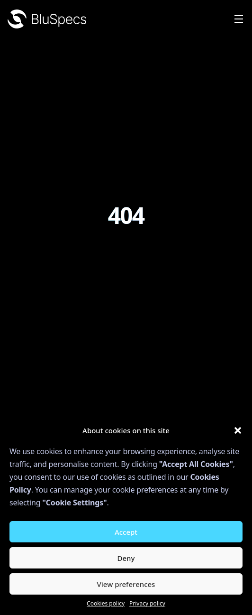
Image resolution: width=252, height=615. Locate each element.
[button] (238, 430)
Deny (126, 558)
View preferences (126, 584)
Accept (126, 532)
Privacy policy (147, 603)
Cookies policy (106, 603)
